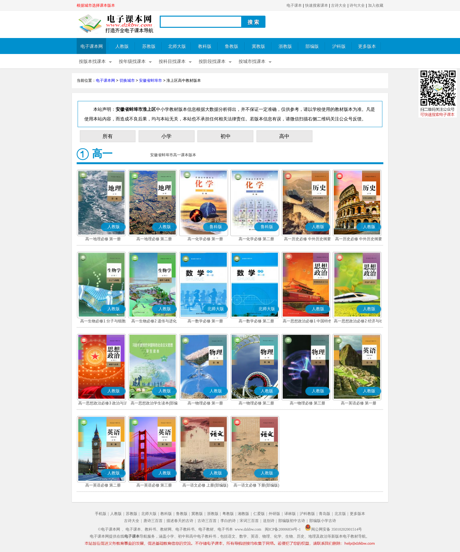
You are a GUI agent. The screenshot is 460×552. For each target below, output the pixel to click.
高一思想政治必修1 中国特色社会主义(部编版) (307, 322)
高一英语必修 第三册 (154, 485)
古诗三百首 (207, 520)
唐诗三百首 (153, 520)
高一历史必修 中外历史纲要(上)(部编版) (307, 239)
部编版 (312, 46)
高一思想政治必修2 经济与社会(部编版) (358, 322)
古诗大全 (338, 5)
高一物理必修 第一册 (205, 403)
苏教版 (149, 46)
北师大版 (177, 46)
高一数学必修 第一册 (205, 321)
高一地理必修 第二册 (154, 239)
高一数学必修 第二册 (256, 321)
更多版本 (367, 46)
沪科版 (339, 46)
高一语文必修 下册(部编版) (256, 485)
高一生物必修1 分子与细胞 (103, 321)
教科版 (204, 46)
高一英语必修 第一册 (358, 403)
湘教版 (243, 513)
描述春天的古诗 (179, 520)
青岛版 (324, 513)
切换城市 (127, 80)
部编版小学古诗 (322, 520)
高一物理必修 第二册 (256, 403)
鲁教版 (231, 46)
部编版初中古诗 (291, 520)
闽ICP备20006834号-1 (283, 529)
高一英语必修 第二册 (103, 485)
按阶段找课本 (212, 61)
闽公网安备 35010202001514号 (333, 529)
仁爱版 (259, 513)
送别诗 (268, 520)
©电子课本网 (109, 529)
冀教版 (258, 46)
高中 (284, 136)
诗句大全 (357, 5)
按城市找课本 (252, 61)
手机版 (100, 513)
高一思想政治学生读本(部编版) (154, 404)
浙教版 (285, 46)
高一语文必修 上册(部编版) (205, 485)
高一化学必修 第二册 (256, 239)
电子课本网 (91, 46)
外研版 (274, 513)
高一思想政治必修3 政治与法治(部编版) (102, 404)
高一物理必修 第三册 (307, 403)
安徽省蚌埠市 (150, 80)
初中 (225, 136)
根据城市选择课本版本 (96, 5)
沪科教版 (307, 513)
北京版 (340, 513)
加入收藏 (375, 5)
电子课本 (294, 5)
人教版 (122, 46)
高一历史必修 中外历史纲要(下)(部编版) (358, 239)
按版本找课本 (92, 61)
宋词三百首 (249, 520)
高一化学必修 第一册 (205, 239)
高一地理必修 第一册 (103, 239)
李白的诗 (228, 520)
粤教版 (228, 513)
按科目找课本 (172, 61)
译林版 (290, 513)
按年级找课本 (132, 61)
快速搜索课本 (316, 5)
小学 (166, 136)
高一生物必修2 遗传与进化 (154, 321)
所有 (108, 136)
